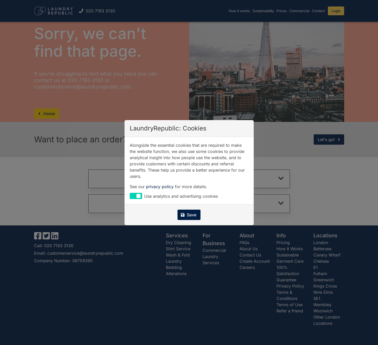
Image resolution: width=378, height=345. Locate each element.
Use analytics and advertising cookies (181, 196)
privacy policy (160, 186)
